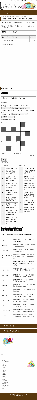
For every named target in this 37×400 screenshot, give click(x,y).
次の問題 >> (33, 155)
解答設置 (3, 373)
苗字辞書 (3, 379)
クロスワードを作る (5, 362)
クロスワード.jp (9, 4)
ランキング (4, 370)
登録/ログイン (25, 1)
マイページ (34, 1)
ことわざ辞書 (4, 380)
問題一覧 (3, 360)
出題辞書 (3, 376)
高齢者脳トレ (4, 386)
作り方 (3, 364)
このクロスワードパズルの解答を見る (11, 153)
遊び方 (3, 388)
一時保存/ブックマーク (8, 117)
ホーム (3, 358)
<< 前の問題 (4, 102)
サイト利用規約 (5, 382)
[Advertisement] (18, 67)
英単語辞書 (4, 377)
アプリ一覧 (4, 365)
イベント (3, 367)
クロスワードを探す (5, 361)
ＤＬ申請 (3, 371)
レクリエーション (5, 385)
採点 (4, 160)
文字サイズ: (4, 114)
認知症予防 (4, 383)
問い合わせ (4, 374)
